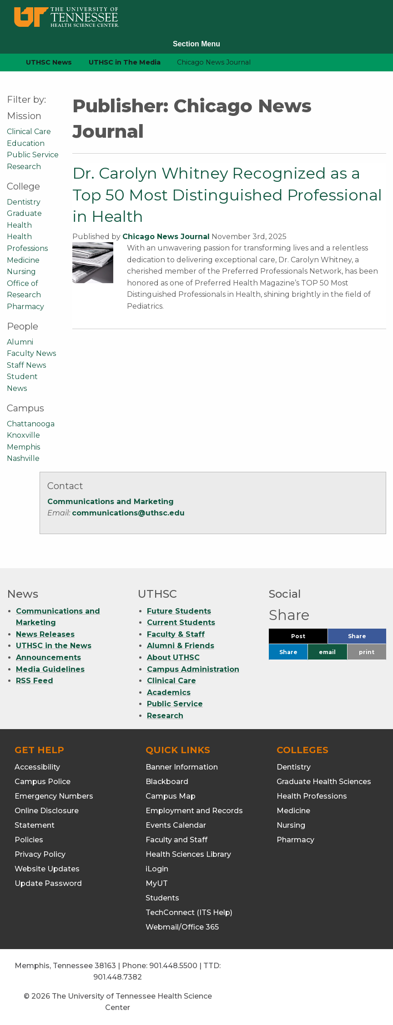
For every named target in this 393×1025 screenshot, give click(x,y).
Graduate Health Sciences (324, 781)
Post (309, 638)
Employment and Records (194, 810)
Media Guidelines (50, 669)
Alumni (20, 342)
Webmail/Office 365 (182, 927)
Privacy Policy (40, 854)
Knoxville (23, 435)
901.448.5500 (173, 965)
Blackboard (167, 781)
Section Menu (196, 44)
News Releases (45, 634)
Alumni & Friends (180, 645)
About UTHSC (173, 657)
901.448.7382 (117, 977)
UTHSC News (49, 62)
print (366, 652)
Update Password (48, 883)
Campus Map (171, 796)
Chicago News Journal (166, 236)
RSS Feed (34, 680)
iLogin (157, 869)
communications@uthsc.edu (128, 513)
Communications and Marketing (110, 501)
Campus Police (43, 781)
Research (24, 166)
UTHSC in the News (53, 645)
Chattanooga (31, 424)
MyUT (157, 883)
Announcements (48, 657)
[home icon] (4, 62)
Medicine (23, 260)
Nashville (23, 458)
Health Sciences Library (188, 854)
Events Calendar (176, 825)
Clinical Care (29, 131)
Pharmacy (25, 306)
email (327, 652)
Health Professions (312, 796)
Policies (29, 839)
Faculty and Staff (176, 839)
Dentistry (23, 202)
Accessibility (37, 767)
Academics (169, 692)
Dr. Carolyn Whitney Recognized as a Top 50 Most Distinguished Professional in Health (227, 195)
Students (162, 898)
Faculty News (31, 353)
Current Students (181, 622)
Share (367, 638)
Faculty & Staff (176, 634)
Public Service (33, 154)
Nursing (21, 271)
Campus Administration (193, 669)
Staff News (26, 365)
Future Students (179, 611)
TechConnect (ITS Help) (189, 912)
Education (26, 143)
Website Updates (47, 869)
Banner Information (182, 767)
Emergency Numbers (54, 796)
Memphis (23, 447)
